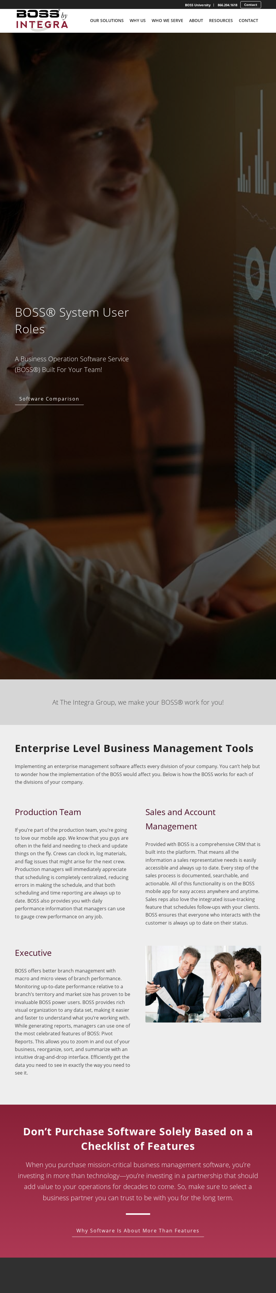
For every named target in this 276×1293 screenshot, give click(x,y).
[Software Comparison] (49, 399)
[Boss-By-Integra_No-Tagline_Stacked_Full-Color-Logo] (42, 20)
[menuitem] (198, 5)
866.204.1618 (227, 5)
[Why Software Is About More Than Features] (137, 1230)
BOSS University (198, 5)
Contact (250, 4)
